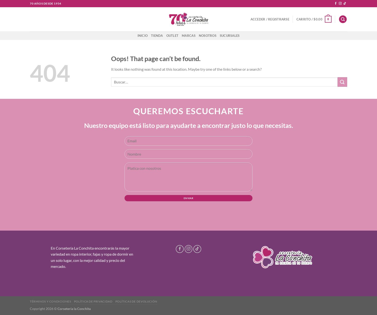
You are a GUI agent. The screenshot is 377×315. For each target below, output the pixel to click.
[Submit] (342, 82)
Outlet (172, 36)
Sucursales (230, 36)
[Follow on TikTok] (344, 3)
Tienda (157, 36)
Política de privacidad (93, 301)
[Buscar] (343, 19)
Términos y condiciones (50, 301)
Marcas (188, 36)
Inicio (143, 36)
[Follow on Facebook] (335, 3)
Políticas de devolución (136, 301)
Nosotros (207, 36)
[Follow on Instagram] (340, 3)
